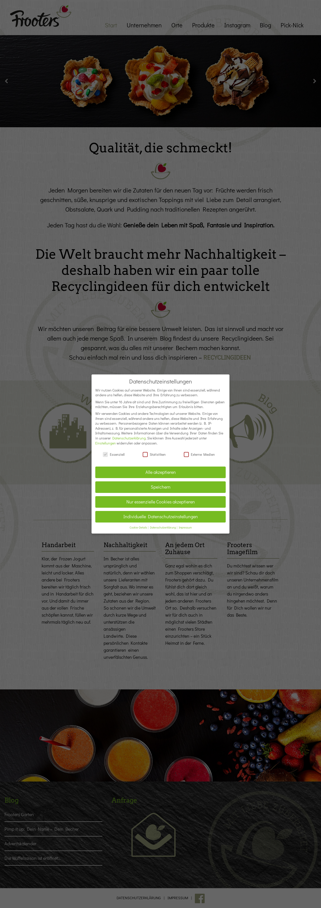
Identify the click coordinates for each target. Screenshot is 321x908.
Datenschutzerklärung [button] (163, 523)
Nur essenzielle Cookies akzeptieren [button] (160, 497)
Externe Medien (199, 449)
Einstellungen (105, 438)
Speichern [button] (161, 482)
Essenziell (114, 449)
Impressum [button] (185, 523)
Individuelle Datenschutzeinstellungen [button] (160, 512)
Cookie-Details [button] (138, 523)
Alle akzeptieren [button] (160, 468)
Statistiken (154, 449)
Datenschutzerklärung (129, 433)
